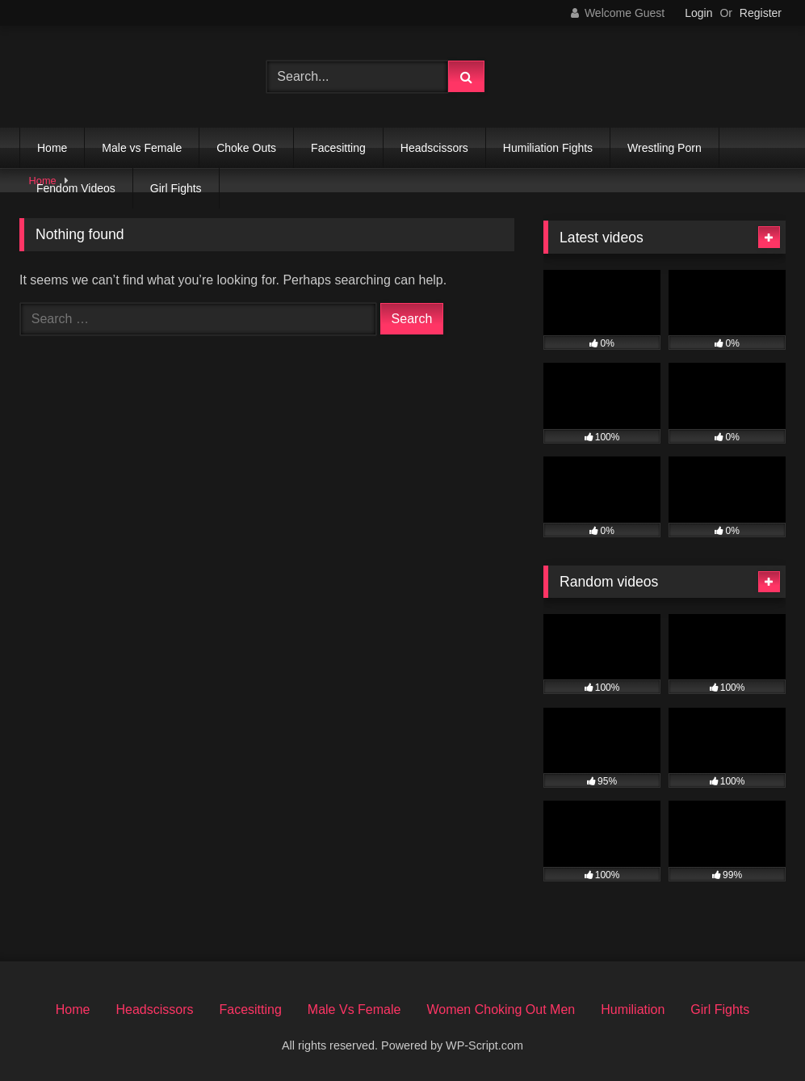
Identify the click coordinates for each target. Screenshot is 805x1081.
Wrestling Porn (664, 147)
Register (761, 12)
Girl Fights (176, 188)
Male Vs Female (354, 1009)
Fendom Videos (75, 188)
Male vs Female (142, 147)
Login (698, 12)
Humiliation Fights (548, 147)
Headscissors (434, 147)
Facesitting (338, 147)
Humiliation (633, 1009)
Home (52, 147)
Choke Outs (246, 147)
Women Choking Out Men (500, 1009)
